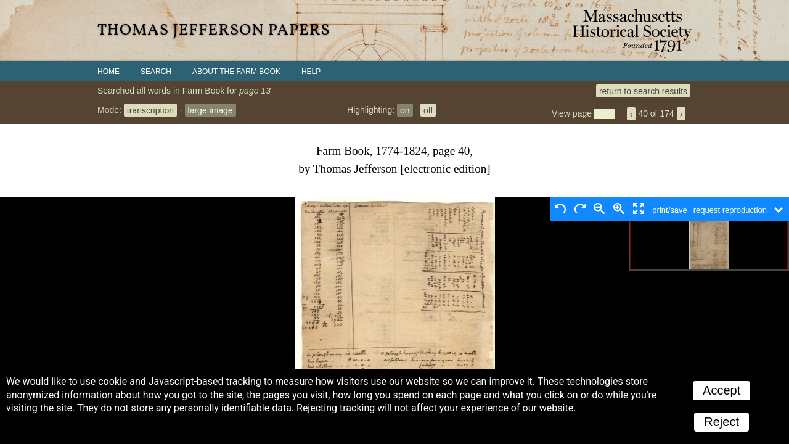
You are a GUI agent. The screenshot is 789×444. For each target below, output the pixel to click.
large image (210, 110)
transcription (150, 110)
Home (108, 71)
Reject (721, 422)
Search (156, 71)
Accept (721, 390)
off (428, 110)
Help (311, 71)
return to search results (643, 91)
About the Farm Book (236, 71)
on (405, 110)
